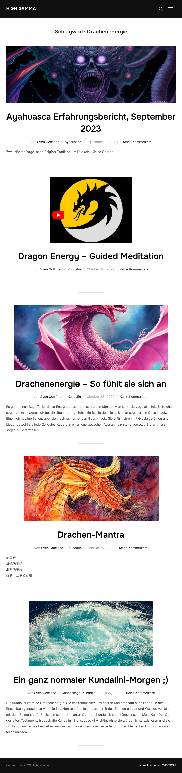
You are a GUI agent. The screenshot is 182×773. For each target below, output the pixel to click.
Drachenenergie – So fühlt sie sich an (90, 383)
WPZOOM (169, 765)
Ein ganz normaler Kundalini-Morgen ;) (90, 679)
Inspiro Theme (146, 765)
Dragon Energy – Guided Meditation (91, 256)
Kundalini (75, 269)
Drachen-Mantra (91, 534)
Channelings (71, 693)
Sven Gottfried (48, 142)
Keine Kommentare (137, 142)
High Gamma (21, 8)
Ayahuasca (73, 142)
